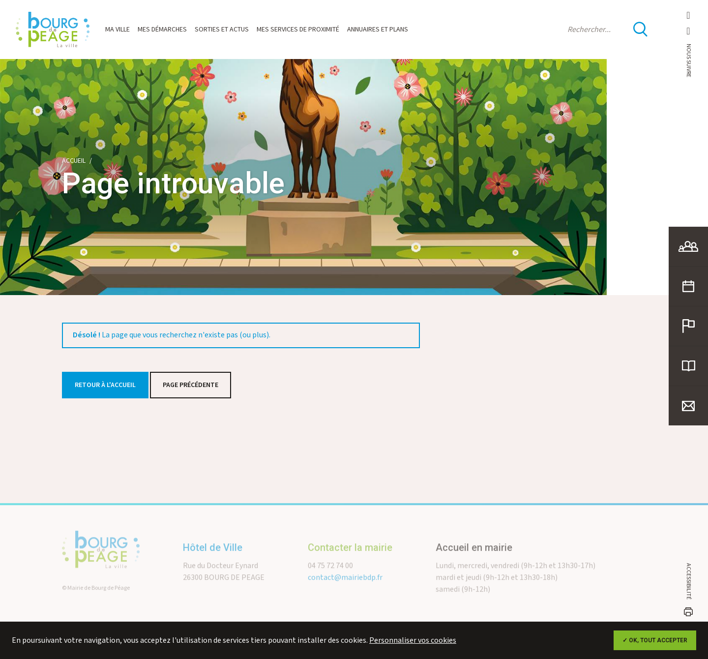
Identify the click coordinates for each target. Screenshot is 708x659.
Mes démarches (162, 29)
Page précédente (190, 385)
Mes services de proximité (298, 29)
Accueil (74, 160)
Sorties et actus (222, 29)
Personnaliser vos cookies (412, 640)
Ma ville (117, 29)
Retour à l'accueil (105, 385)
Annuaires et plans (377, 29)
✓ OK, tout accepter (654, 640)
